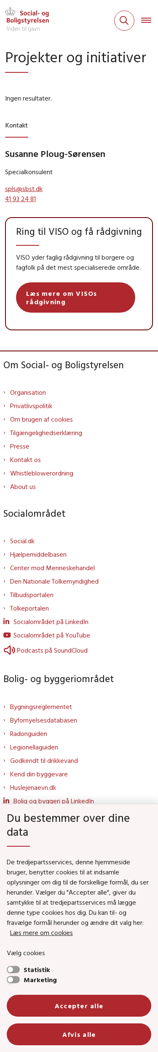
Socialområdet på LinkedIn (50, 621)
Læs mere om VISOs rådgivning (61, 297)
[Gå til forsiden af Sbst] (24, 21)
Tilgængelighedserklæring (46, 432)
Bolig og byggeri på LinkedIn (53, 801)
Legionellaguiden (34, 747)
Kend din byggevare (39, 774)
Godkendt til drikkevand (44, 760)
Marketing (40, 979)
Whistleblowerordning (41, 473)
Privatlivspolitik (31, 405)
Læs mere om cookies (41, 932)
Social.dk (22, 541)
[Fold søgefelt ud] (124, 21)
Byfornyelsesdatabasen (43, 720)
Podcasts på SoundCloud (45, 650)
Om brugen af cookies (41, 419)
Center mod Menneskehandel (52, 567)
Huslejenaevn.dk (33, 787)
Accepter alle (79, 1006)
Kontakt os (25, 459)
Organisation (28, 392)
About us (23, 486)
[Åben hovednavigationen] (149, 20)
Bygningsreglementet (41, 706)
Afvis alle (79, 1034)
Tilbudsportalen (32, 594)
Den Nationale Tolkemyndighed (54, 581)
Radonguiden (28, 733)
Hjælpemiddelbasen (38, 554)
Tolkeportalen (29, 608)
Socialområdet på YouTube (51, 635)
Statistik (37, 969)
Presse (19, 446)
